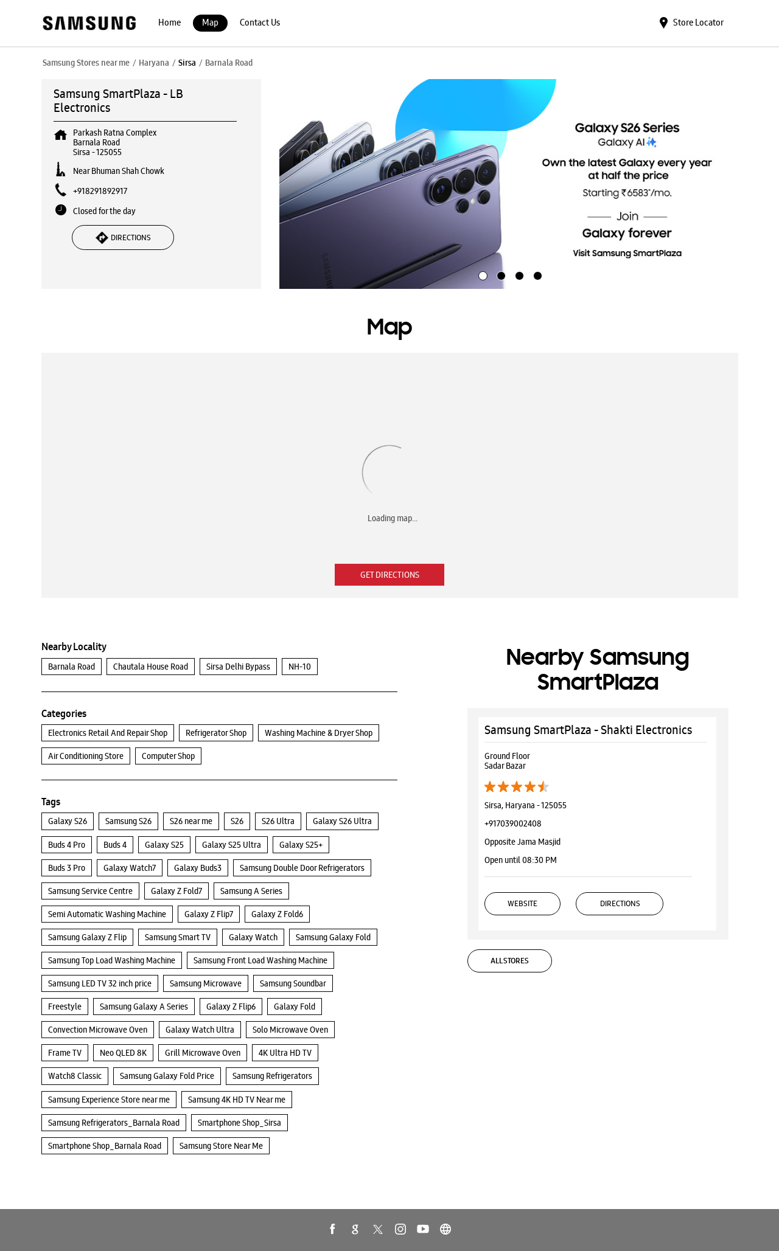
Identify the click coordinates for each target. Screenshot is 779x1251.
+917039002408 (513, 823)
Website (522, 903)
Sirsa (187, 62)
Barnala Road (71, 666)
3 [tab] (518, 274)
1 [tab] (481, 274)
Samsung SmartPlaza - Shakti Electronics (588, 730)
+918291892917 (100, 190)
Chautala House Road (150, 666)
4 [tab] (536, 274)
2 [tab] (500, 274)
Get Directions (389, 574)
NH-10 (299, 666)
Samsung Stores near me (86, 62)
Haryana (154, 62)
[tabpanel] (508, 184)
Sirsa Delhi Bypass (238, 666)
